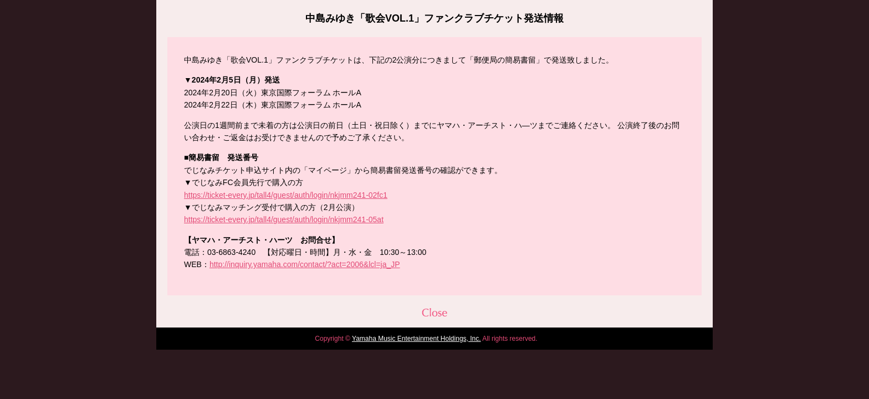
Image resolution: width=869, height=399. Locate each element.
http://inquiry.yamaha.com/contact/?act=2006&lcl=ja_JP (304, 264)
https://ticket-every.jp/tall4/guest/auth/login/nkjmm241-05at (284, 219)
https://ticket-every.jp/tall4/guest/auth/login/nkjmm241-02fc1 (285, 195)
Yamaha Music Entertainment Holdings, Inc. (416, 338)
